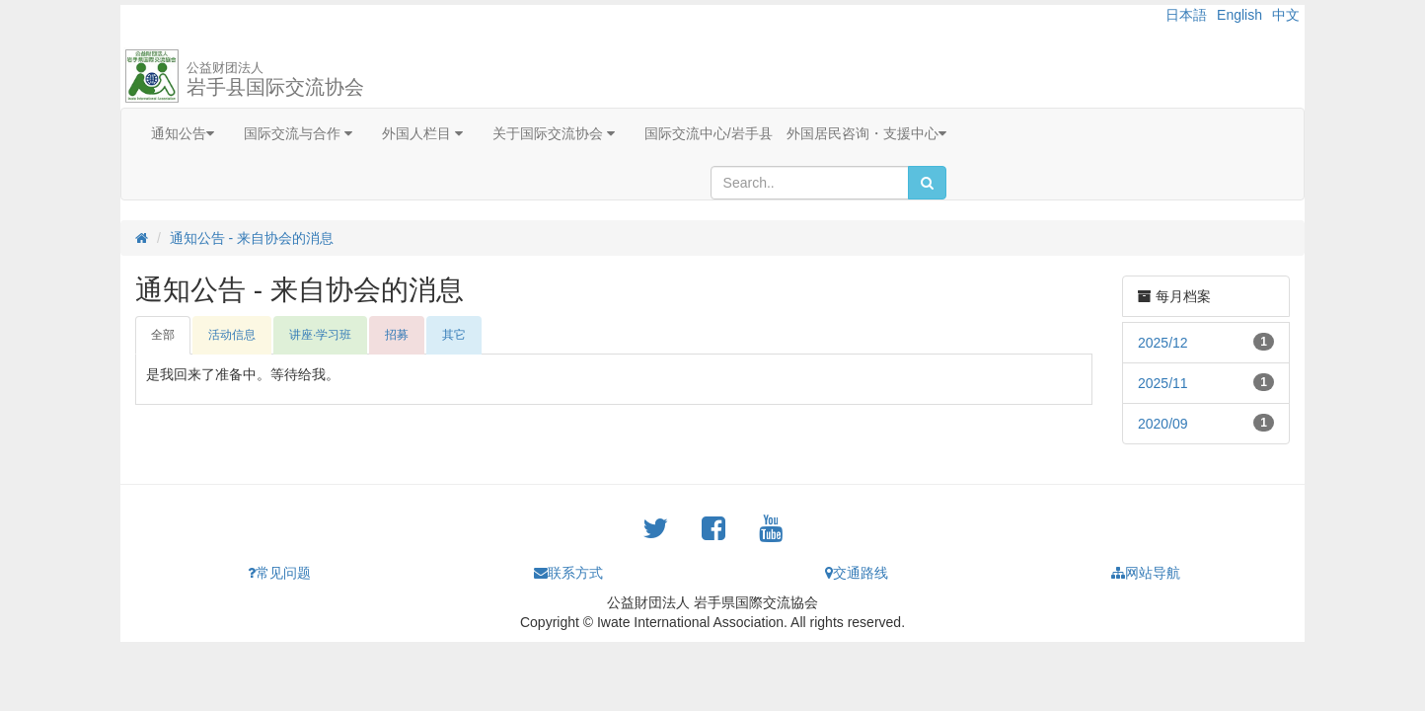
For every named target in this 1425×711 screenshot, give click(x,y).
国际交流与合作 (298, 133)
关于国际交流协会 (553, 133)
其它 (454, 335)
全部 (163, 335)
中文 (1286, 15)
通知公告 (182, 133)
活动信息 (232, 335)
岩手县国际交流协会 (275, 79)
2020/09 (1163, 424)
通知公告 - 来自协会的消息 (252, 238)
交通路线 (856, 573)
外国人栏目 (422, 133)
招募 (397, 335)
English (1239, 15)
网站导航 (1145, 573)
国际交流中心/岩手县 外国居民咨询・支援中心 (795, 133)
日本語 (1186, 15)
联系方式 (568, 573)
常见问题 (279, 573)
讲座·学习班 (320, 335)
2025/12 (1163, 343)
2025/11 (1163, 383)
